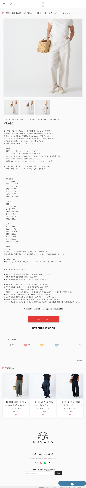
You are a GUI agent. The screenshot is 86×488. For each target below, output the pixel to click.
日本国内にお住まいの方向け (43, 326)
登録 (58, 471)
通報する (79, 358)
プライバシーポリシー (52, 486)
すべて (12, 343)
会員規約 (79, 486)
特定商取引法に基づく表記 (67, 486)
